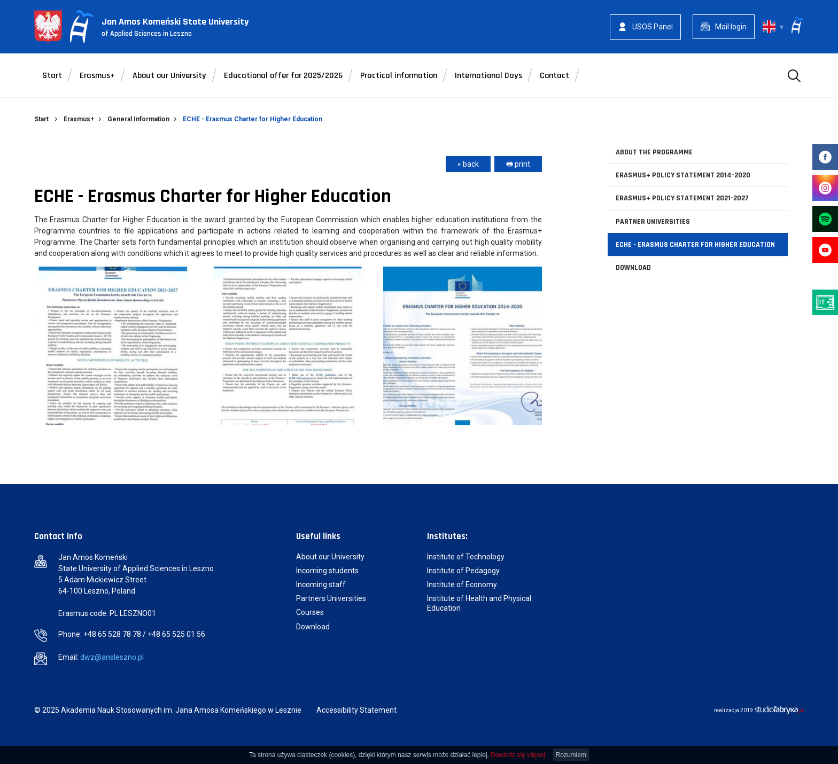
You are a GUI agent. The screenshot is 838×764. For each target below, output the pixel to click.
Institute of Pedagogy (463, 570)
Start (52, 75)
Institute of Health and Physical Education (479, 603)
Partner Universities (653, 222)
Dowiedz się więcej (518, 755)
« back (468, 164)
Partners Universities (332, 598)
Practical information (398, 75)
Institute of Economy (462, 584)
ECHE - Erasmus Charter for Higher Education (695, 245)
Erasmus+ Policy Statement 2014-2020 (683, 175)
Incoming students (327, 570)
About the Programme (654, 152)
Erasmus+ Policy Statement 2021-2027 (682, 198)
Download (633, 267)
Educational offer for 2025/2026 (283, 75)
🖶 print (518, 164)
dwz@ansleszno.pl (112, 657)
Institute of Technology (466, 556)
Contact (554, 75)
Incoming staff (321, 584)
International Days (488, 75)
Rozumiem (571, 755)
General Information (138, 119)
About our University (169, 75)
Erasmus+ (97, 75)
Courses (310, 612)
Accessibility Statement (356, 710)
